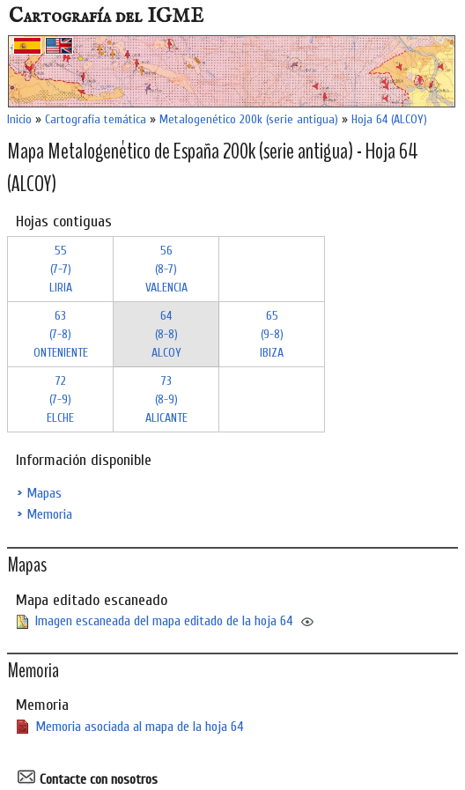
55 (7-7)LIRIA (60, 269)
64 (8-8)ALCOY (166, 334)
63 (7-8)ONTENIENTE (60, 334)
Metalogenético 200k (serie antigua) (248, 119)
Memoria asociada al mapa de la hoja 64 (139, 727)
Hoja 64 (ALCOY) (389, 119)
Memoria (49, 514)
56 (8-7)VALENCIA (166, 269)
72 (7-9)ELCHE (60, 399)
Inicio (19, 119)
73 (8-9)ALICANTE (166, 399)
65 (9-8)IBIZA (272, 334)
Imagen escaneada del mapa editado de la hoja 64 (164, 621)
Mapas (44, 493)
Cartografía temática (95, 119)
